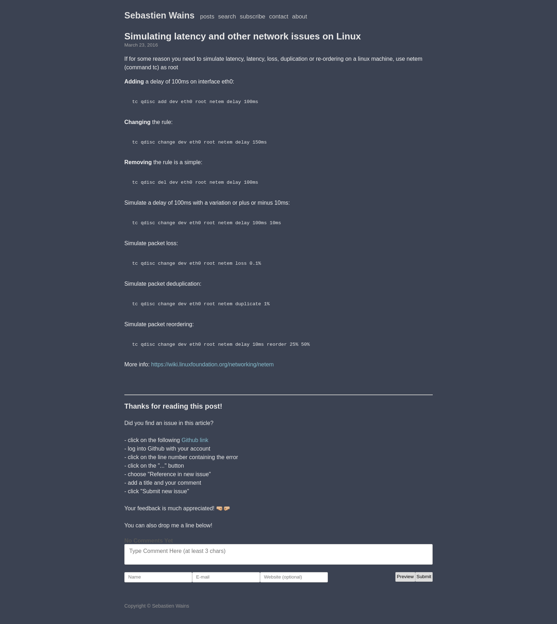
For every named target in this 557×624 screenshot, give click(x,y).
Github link (195, 440)
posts (207, 16)
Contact (278, 16)
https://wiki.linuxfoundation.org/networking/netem (212, 364)
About (299, 16)
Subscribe (252, 16)
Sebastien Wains (159, 15)
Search (227, 16)
